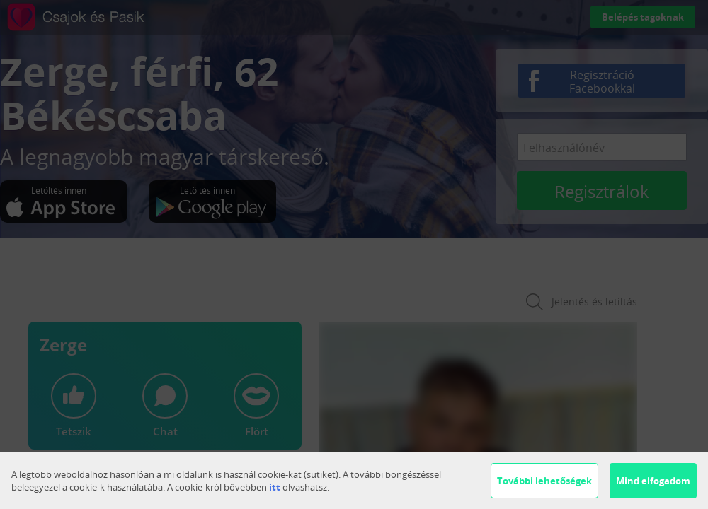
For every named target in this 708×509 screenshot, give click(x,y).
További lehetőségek (544, 480)
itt (274, 487)
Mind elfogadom (653, 480)
